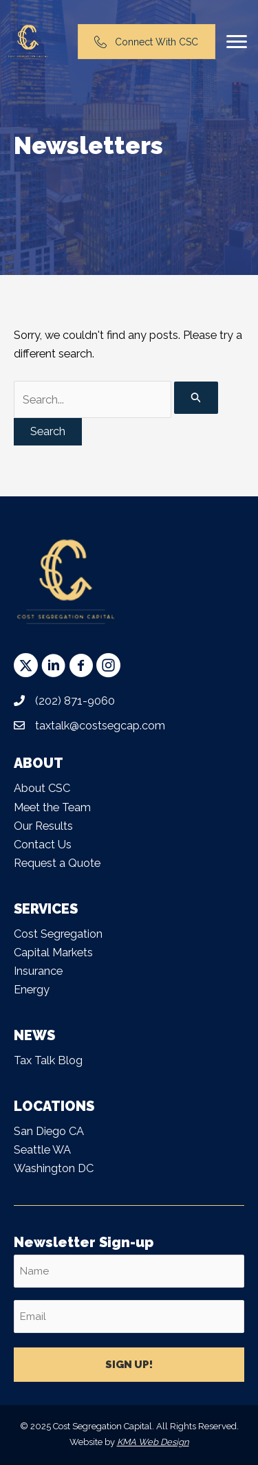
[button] (26, 665)
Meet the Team (52, 807)
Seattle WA (42, 1149)
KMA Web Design (153, 1442)
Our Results (43, 826)
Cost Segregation (58, 933)
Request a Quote (57, 863)
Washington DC (54, 1168)
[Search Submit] (196, 398)
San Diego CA (49, 1131)
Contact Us (43, 844)
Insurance (38, 971)
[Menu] (236, 42)
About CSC (42, 788)
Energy (32, 989)
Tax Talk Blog (48, 1060)
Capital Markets (53, 952)
